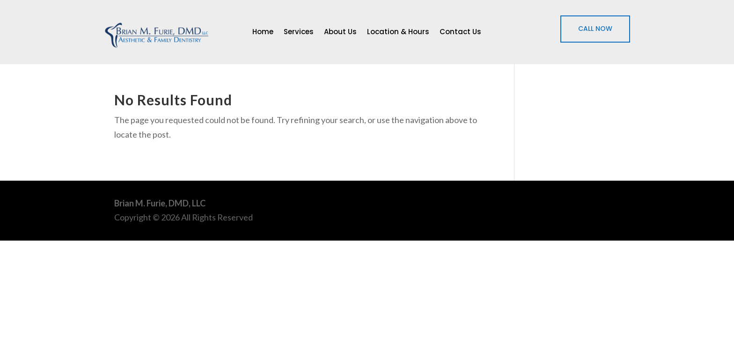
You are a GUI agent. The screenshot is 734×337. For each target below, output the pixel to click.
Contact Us (460, 33)
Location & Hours (398, 33)
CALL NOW (595, 28)
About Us (340, 33)
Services (299, 33)
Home (262, 33)
